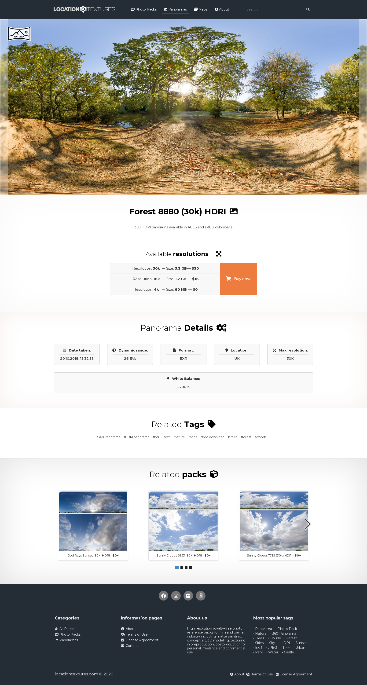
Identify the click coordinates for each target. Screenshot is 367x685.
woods (261, 437)
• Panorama (262, 629)
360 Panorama (109, 437)
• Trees (258, 638)
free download (213, 437)
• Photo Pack (286, 629)
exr (167, 437)
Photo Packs (144, 9)
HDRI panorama (137, 437)
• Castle (288, 652)
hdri (157, 437)
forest (246, 437)
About (222, 9)
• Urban (299, 647)
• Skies (258, 643)
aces (193, 437)
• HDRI (284, 643)
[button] (177, 567)
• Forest (290, 638)
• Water (272, 652)
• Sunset (300, 643)
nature (180, 437)
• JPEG (271, 647)
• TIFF (285, 647)
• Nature (260, 633)
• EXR (257, 647)
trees (233, 437)
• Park (258, 652)
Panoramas (175, 9)
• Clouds (274, 638)
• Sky (271, 643)
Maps (200, 9)
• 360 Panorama (283, 633)
